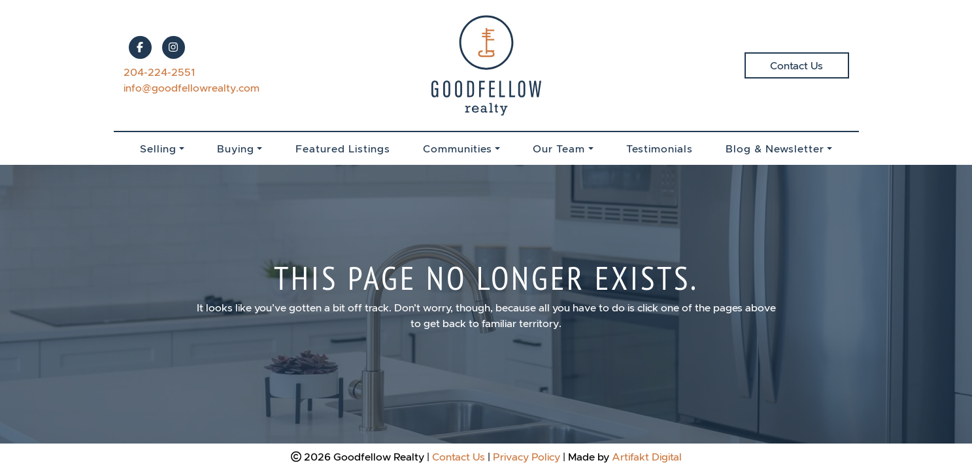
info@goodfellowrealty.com (192, 87)
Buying (235, 148)
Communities (457, 148)
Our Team (559, 148)
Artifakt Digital (647, 456)
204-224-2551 (159, 71)
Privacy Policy (526, 456)
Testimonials (659, 148)
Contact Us (796, 65)
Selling (158, 148)
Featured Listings (342, 148)
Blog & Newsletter (775, 148)
